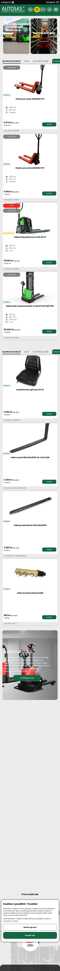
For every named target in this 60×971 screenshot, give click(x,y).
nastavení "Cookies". (11, 921)
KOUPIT (49, 124)
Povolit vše (30, 935)
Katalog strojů (27, 677)
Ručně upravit (30, 927)
